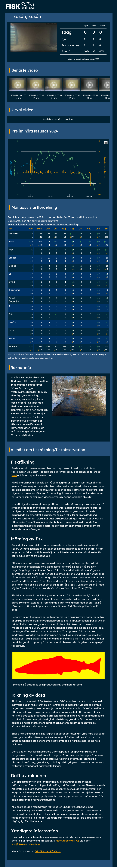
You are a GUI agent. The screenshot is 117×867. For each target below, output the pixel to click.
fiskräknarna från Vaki (48, 851)
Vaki (14, 475)
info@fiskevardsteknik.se (26, 844)
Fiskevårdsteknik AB (67, 840)
